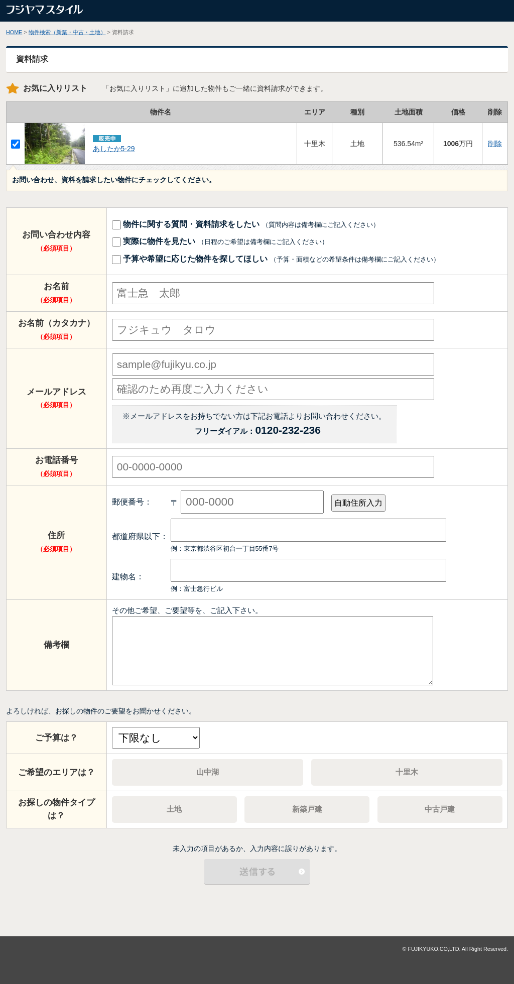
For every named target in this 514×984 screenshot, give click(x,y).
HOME (14, 32)
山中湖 (207, 772)
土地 (174, 809)
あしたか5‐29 (114, 149)
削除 (495, 144)
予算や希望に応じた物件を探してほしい (276, 258)
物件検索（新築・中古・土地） (67, 32)
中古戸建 (440, 809)
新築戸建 (307, 809)
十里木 (407, 772)
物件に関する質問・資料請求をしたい (246, 223)
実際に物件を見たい (220, 240)
